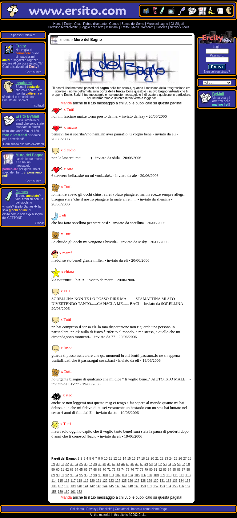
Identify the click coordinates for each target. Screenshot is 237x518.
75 (127, 469)
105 (137, 475)
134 (181, 480)
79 (146, 469)
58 (188, 464)
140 (79, 486)
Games (114, 23)
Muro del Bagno (30, 155)
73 (118, 469)
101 (111, 475)
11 (110, 458)
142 (92, 486)
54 (169, 464)
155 (175, 486)
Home (57, 23)
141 (85, 486)
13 (119, 458)
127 (136, 480)
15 (129, 458)
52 (160, 464)
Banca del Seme (133, 23)
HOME (66, 39)
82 (160, 469)
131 (162, 480)
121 (98, 480)
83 (165, 469)
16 (133, 458)
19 (147, 458)
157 (187, 486)
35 (81, 464)
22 (161, 458)
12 (115, 458)
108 (156, 475)
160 (66, 491)
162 (79, 491)
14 (124, 458)
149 (136, 486)
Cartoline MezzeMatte (63, 27)
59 (53, 469)
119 (85, 480)
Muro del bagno (157, 23)
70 (104, 469)
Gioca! (39, 223)
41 (109, 464)
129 (149, 480)
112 (181, 475)
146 (117, 486)
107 (149, 475)
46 (132, 464)
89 (53, 475)
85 (174, 469)
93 (72, 475)
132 (168, 480)
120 (92, 480)
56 (178, 464)
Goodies (161, 27)
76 (132, 469)
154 (168, 486)
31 (62, 464)
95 (81, 475)
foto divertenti (14, 135)
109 (162, 475)
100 (105, 475)
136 (54, 486)
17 (138, 458)
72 (113, 469)
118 (79, 480)
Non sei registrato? (217, 71)
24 (171, 458)
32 (67, 464)
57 (183, 464)
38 (95, 464)
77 (137, 469)
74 (123, 469)
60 (57, 469)
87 (183, 469)
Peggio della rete (91, 27)
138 (66, 486)
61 (62, 469)
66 (85, 469)
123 (111, 480)
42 (113, 464)
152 (156, 486)
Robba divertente (95, 23)
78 (141, 469)
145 (111, 486)
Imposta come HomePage (149, 509)
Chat (77, 23)
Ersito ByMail (130, 27)
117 (73, 480)
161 (73, 491)
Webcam (147, 27)
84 (169, 469)
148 (130, 486)
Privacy (91, 509)
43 (118, 464)
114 (54, 480)
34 (76, 464)
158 (54, 491)
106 (143, 475)
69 (99, 469)
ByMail (218, 94)
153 (162, 486)
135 (187, 480)
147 (124, 486)
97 (90, 475)
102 (118, 475)
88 (188, 469)
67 (90, 469)
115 (60, 480)
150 (143, 486)
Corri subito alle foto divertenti (23, 144)
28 (189, 458)
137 (60, 486)
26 (180, 458)
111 (175, 475)
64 (76, 469)
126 (130, 480)
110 (168, 475)
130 (156, 480)
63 (72, 469)
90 (57, 475)
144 (105, 486)
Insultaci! (38, 105)
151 (149, 486)
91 (62, 475)
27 (185, 458)
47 (137, 464)
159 (60, 491)
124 (117, 480)
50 (151, 464)
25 (175, 458)
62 (67, 469)
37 (90, 464)
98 (95, 475)
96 (85, 475)
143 (98, 486)
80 (151, 469)
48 (141, 464)
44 (123, 464)
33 (72, 464)
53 (165, 464)
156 (181, 486)
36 (85, 464)
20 (152, 458)
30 (57, 464)
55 (174, 464)
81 (155, 469)
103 (124, 475)
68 (95, 469)
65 (81, 469)
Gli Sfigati (177, 23)
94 (76, 475)
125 (124, 480)
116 (66, 480)
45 (127, 464)
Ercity (68, 23)
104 (130, 475)
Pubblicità (105, 509)
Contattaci (122, 509)
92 (67, 475)
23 (166, 458)
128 (143, 480)
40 (104, 464)
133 (175, 480)
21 (157, 458)
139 (73, 486)
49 (146, 464)
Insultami (112, 27)
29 (53, 464)
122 (105, 480)
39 (99, 464)
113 (188, 475)
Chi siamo (77, 509)
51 (155, 464)
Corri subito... (35, 72)
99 (99, 475)
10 (105, 458)
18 (143, 458)
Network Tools (179, 27)
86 (178, 469)
